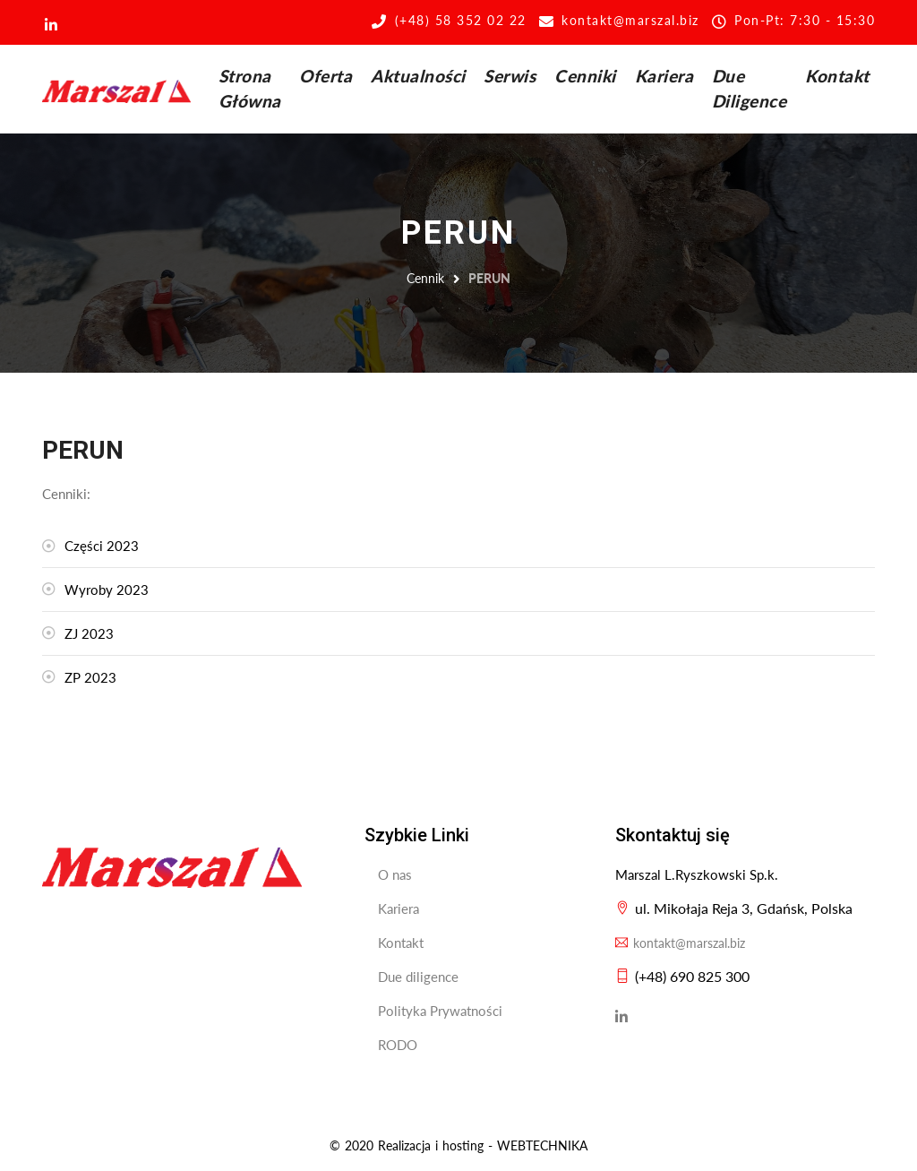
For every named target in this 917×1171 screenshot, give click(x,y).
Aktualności (418, 75)
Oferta (325, 75)
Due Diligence (749, 88)
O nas (395, 874)
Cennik (425, 278)
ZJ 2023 (89, 633)
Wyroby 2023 (106, 589)
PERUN (489, 278)
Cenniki (585, 75)
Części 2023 (101, 546)
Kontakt (837, 75)
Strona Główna (250, 88)
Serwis (510, 75)
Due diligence (418, 977)
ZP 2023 (90, 677)
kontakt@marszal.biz (680, 943)
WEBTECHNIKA (542, 1145)
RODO (397, 1045)
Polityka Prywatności (440, 1011)
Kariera (664, 75)
